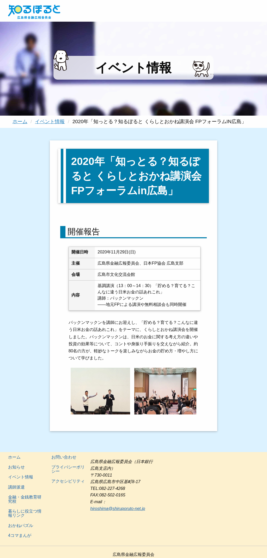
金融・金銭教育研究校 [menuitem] (24, 499)
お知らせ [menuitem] (16, 467)
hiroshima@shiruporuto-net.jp (117, 508)
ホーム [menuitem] (14, 457)
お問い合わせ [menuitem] (63, 457)
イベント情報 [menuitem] (20, 477)
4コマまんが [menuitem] (19, 535)
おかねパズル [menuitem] (20, 525)
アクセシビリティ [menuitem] (68, 481)
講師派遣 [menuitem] (16, 487)
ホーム (20, 121)
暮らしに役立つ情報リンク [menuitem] (24, 513)
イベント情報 (50, 121)
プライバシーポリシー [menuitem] (68, 469)
